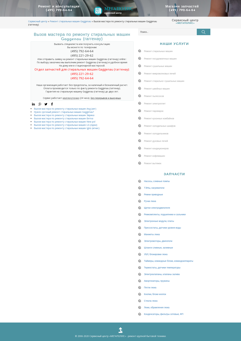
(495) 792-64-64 (59, 10)
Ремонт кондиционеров (156, 148)
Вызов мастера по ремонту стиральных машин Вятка (63, 118)
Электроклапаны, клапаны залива (162, 274)
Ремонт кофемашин (154, 156)
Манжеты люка (152, 234)
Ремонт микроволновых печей (160, 73)
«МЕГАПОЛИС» (117, 336)
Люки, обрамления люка (157, 307)
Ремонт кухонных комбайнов (159, 118)
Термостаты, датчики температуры (162, 267)
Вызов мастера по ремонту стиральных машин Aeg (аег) (65, 108)
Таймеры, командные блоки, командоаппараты (168, 261)
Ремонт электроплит (155, 103)
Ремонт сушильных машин (158, 66)
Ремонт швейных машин (157, 88)
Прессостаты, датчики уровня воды (162, 227)
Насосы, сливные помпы (157, 181)
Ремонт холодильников (156, 133)
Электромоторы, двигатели (158, 241)
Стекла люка (151, 300)
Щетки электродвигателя (157, 207)
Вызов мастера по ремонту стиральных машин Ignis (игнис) (67, 128)
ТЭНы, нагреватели (154, 187)
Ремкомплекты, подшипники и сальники (165, 214)
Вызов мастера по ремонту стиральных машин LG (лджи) (65, 124)
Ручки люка (150, 201)
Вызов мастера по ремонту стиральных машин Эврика (64, 115)
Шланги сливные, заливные (158, 247)
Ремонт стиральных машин (158, 51)
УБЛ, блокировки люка (156, 254)
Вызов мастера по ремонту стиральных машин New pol (64, 121)
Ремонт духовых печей (156, 141)
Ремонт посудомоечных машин (160, 58)
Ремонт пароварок (154, 111)
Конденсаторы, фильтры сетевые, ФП (163, 314)
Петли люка (150, 287)
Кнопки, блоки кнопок (155, 294)
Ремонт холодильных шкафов (160, 126)
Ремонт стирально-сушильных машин (164, 81)
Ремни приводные (153, 194)
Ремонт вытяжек (152, 163)
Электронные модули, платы (159, 221)
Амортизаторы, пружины (157, 280)
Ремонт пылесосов (154, 96)
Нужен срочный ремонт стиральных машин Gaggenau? (64, 111)
